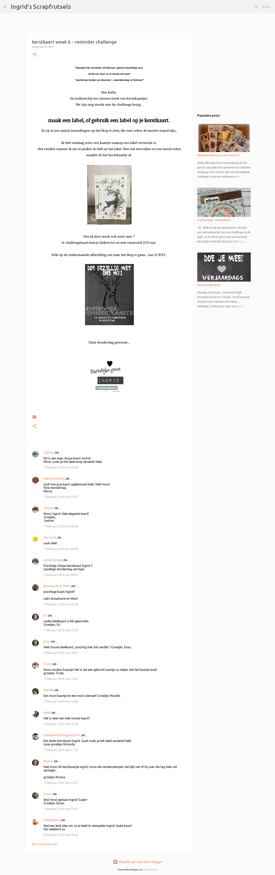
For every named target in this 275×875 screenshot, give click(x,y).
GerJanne (50, 537)
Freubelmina (52, 820)
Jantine (49, 508)
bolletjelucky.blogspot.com (62, 735)
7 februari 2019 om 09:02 (61, 549)
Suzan (48, 794)
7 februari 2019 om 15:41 (61, 679)
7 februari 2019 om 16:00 (61, 701)
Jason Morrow (150, 870)
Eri (46, 615)
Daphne (49, 452)
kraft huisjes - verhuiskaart (214, 220)
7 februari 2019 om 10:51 (61, 653)
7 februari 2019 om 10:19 (61, 630)
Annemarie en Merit (57, 586)
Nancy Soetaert (54, 478)
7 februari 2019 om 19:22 (61, 809)
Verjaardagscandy (208, 284)
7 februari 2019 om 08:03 (61, 526)
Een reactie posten (44, 844)
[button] (34, 54)
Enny (47, 641)
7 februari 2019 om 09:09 (61, 604)
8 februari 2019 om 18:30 (61, 835)
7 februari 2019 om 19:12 (61, 783)
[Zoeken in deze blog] (252, 6)
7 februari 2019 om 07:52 (61, 497)
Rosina (48, 761)
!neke (47, 712)
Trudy (48, 664)
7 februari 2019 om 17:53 (61, 750)
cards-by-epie (53, 560)
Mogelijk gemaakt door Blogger (137, 862)
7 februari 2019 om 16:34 (61, 724)
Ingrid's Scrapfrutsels (41, 6)
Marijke (49, 690)
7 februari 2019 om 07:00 (61, 467)
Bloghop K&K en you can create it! (218, 155)
